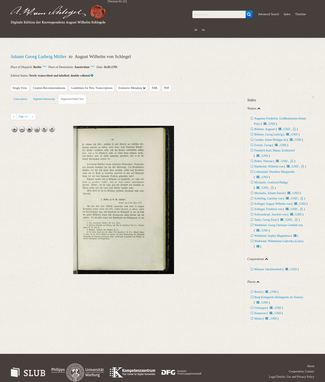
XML (154, 88)
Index (287, 14)
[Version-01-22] (117, 1)
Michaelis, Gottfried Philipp (271, 182)
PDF (166, 88)
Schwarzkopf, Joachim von (270, 214)
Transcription (20, 98)
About (310, 366)
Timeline (300, 14)
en (203, 29)
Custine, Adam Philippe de (270, 139)
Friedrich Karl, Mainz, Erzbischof (274, 150)
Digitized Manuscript (44, 98)
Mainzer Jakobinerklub (268, 269)
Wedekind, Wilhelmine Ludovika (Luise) (278, 241)
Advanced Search (268, 14)
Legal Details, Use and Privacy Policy (291, 376)
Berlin (258, 291)
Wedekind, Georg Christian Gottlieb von (278, 225)
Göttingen (260, 307)
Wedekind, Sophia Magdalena (272, 235)
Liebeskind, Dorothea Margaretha (274, 171)
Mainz (258, 318)
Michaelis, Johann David (269, 193)
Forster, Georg (262, 145)
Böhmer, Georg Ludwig (268, 134)
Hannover (260, 313)
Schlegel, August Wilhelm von (272, 203)
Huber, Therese (263, 161)
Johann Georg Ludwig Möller (39, 56)
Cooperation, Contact (301, 371)
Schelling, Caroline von (268, 198)
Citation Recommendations (49, 88)
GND (44, 66)
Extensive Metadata (132, 88)
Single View (20, 88)
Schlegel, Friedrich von (268, 209)
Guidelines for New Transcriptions (92, 88)
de (195, 29)
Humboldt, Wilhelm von (268, 166)
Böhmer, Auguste (264, 129)
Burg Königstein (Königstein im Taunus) (278, 297)
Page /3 (23, 116)
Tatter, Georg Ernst (265, 219)
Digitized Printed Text (72, 98)
